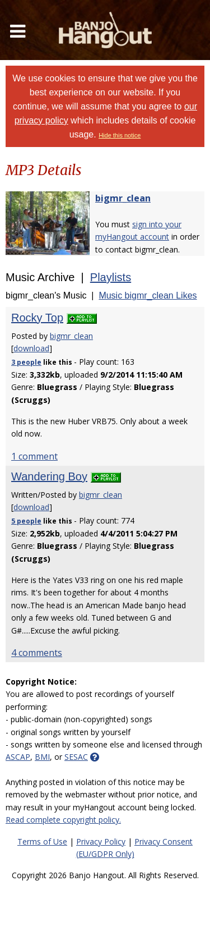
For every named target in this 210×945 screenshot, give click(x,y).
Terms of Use (42, 841)
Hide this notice (120, 135)
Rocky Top (37, 317)
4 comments (36, 652)
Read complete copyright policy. (63, 819)
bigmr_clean (123, 198)
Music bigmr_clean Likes (148, 295)
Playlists (110, 277)
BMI (42, 756)
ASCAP (18, 756)
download (31, 348)
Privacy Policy (100, 841)
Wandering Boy (49, 476)
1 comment (34, 456)
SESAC (76, 756)
